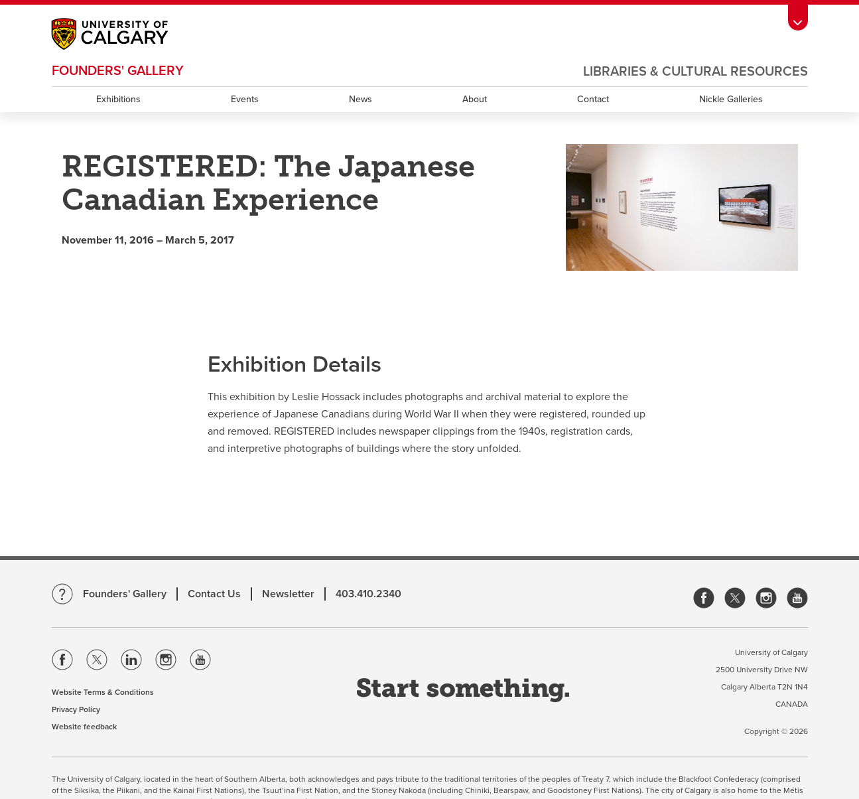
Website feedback (84, 726)
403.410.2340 (368, 594)
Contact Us (214, 594)
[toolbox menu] (798, 17)
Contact (593, 99)
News (360, 99)
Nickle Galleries (731, 99)
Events (245, 99)
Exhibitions (118, 99)
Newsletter (288, 594)
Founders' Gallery (118, 71)
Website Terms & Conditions (103, 692)
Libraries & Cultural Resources (695, 72)
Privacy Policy (76, 709)
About (474, 99)
